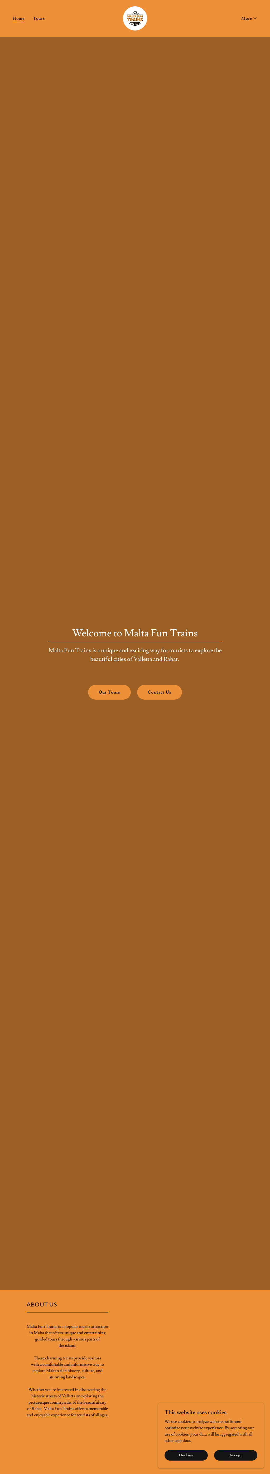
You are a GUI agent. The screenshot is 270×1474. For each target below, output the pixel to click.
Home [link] (19, 18)
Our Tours (109, 692)
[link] (135, 17)
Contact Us (159, 692)
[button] (249, 18)
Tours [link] (39, 18)
